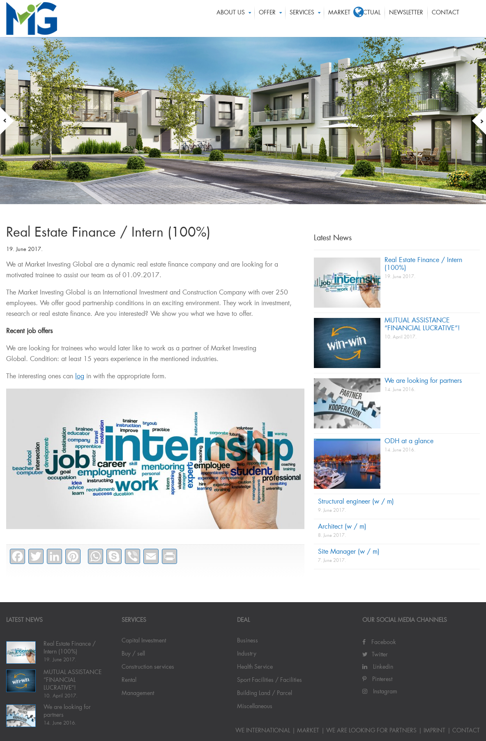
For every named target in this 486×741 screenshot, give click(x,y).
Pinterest (377, 679)
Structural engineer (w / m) (356, 502)
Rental (129, 680)
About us (231, 18)
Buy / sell (133, 654)
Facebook (379, 642)
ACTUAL (369, 18)
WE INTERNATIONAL (262, 731)
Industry (246, 654)
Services (302, 18)
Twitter (375, 655)
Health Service (255, 667)
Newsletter (406, 18)
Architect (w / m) (342, 527)
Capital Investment (144, 641)
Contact (445, 18)
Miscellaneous (254, 706)
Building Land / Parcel (264, 693)
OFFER (267, 18)
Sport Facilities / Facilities (269, 680)
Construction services (148, 667)
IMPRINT (434, 731)
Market (339, 18)
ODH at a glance (409, 441)
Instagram (379, 692)
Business (247, 641)
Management (138, 693)
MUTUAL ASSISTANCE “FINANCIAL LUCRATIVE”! (72, 680)
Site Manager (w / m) (349, 552)
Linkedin (377, 667)
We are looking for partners (423, 381)
